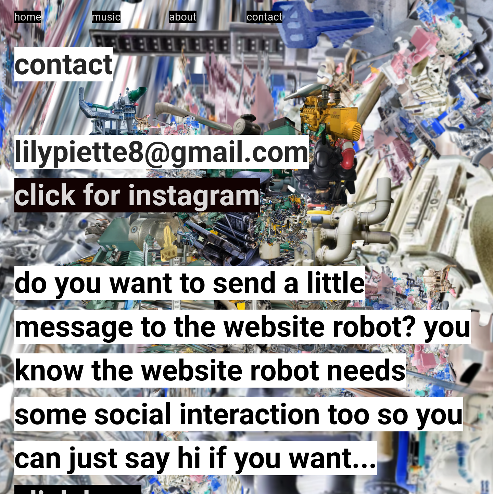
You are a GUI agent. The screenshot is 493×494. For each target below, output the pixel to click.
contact (264, 17)
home (27, 17)
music (106, 17)
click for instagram (137, 195)
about (183, 17)
